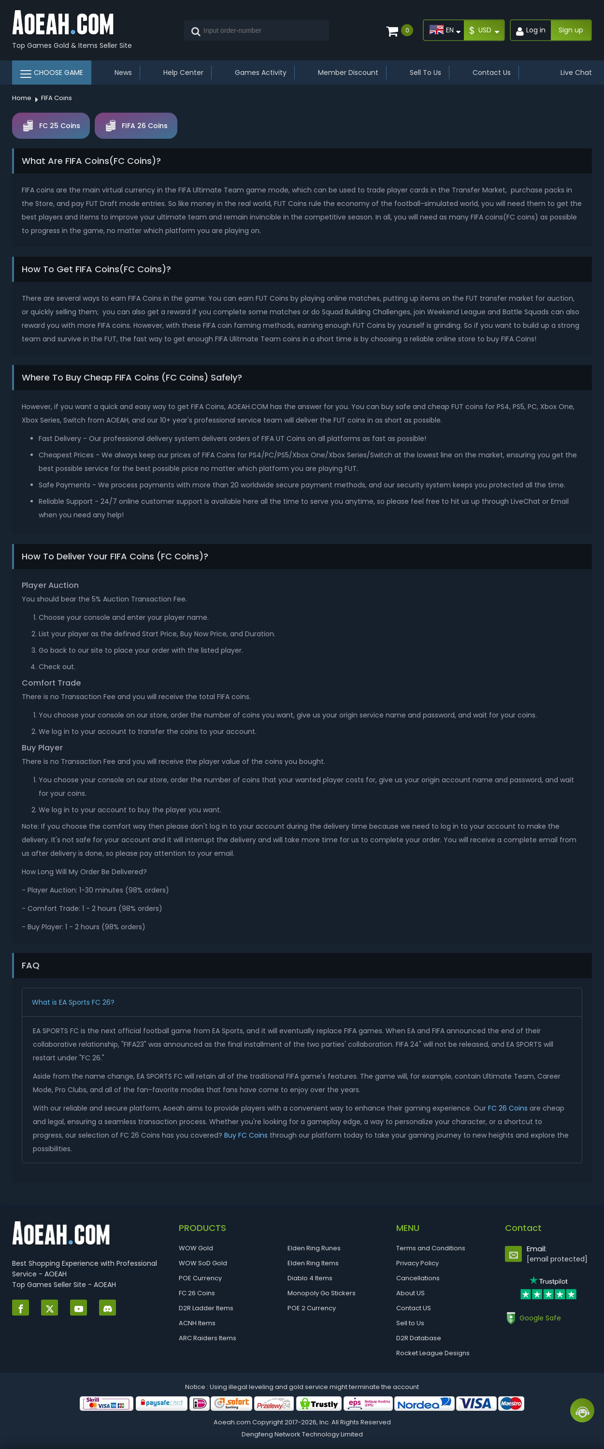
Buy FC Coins (246, 1135)
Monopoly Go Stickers (322, 1293)
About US (410, 1293)
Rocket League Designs (433, 1353)
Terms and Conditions (430, 1248)
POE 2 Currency (312, 1308)
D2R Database (418, 1338)
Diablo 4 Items (310, 1278)
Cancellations (418, 1278)
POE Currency (200, 1278)
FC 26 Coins (508, 1108)
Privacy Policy (417, 1263)
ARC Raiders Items (207, 1338)
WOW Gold (196, 1248)
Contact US (413, 1308)
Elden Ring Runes (314, 1248)
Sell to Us (410, 1323)
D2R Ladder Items (206, 1308)
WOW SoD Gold (203, 1263)
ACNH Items (197, 1323)
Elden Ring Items (313, 1263)
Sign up (571, 30)
